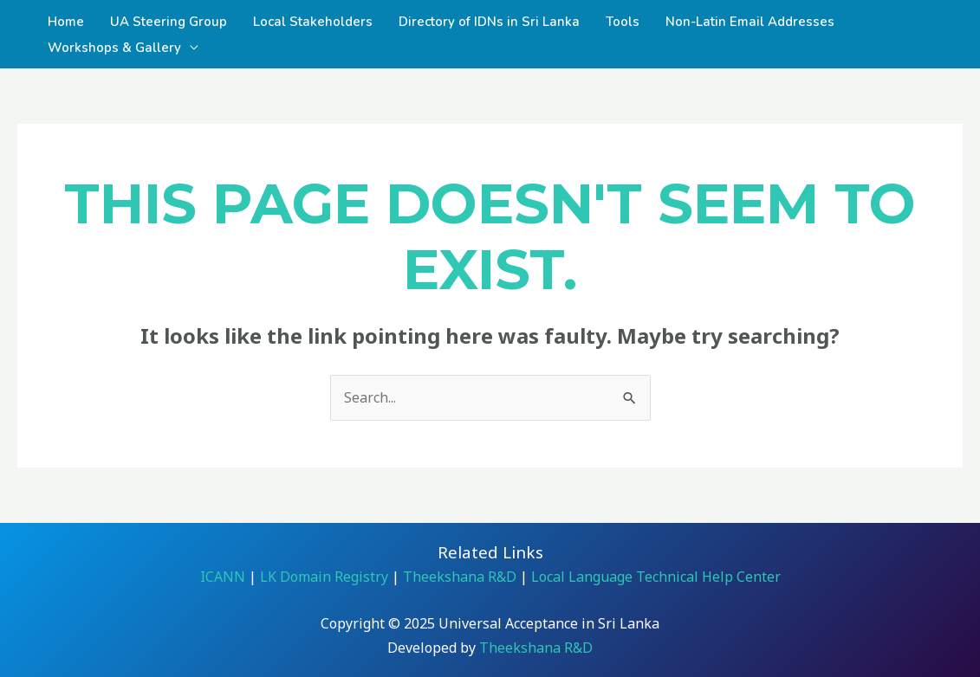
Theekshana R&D (459, 576)
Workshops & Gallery (114, 47)
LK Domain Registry (324, 576)
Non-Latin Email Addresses (749, 21)
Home (66, 21)
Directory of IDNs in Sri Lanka (489, 21)
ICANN (222, 576)
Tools (622, 21)
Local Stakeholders (313, 21)
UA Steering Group (168, 21)
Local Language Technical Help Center (654, 576)
